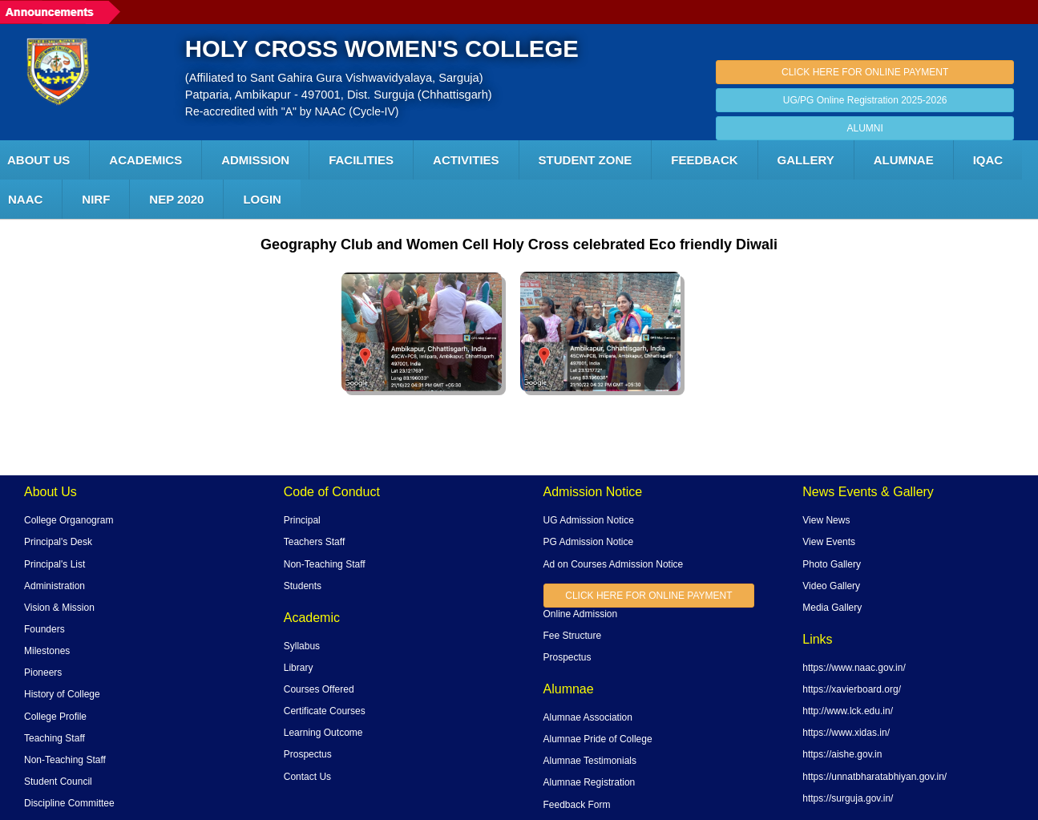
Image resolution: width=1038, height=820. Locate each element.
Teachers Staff (314, 541)
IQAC (988, 160)
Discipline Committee (69, 803)
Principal (302, 520)
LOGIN (262, 199)
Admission (255, 160)
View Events (828, 541)
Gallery (805, 160)
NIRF (96, 199)
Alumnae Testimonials (590, 760)
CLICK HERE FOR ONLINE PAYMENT (865, 72)
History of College (62, 694)
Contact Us (307, 776)
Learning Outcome (323, 732)
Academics (145, 160)
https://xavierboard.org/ (851, 689)
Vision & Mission (59, 607)
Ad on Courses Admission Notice (613, 564)
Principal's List (54, 564)
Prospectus (308, 754)
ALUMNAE (904, 160)
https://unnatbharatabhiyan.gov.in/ (874, 776)
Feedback (704, 160)
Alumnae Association (587, 717)
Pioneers (43, 672)
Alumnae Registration (589, 782)
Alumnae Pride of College (597, 739)
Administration (54, 586)
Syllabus (302, 646)
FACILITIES (361, 160)
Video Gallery (831, 586)
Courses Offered (319, 689)
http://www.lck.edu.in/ (847, 711)
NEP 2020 (176, 199)
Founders (44, 629)
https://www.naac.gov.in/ (854, 667)
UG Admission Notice (588, 520)
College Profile (55, 716)
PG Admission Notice (588, 541)
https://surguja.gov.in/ (847, 798)
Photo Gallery (831, 564)
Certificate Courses (325, 711)
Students (302, 586)
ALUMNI (864, 128)
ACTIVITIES (466, 160)
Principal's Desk (58, 541)
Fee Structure (572, 635)
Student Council (58, 781)
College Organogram (68, 520)
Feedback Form (577, 804)
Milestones (47, 650)
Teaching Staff (54, 738)
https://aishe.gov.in (842, 754)
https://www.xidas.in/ (846, 732)
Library (298, 667)
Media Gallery (832, 607)
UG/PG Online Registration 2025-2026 (865, 100)
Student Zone (585, 160)
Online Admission (580, 614)
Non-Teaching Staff (65, 759)
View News (826, 520)
